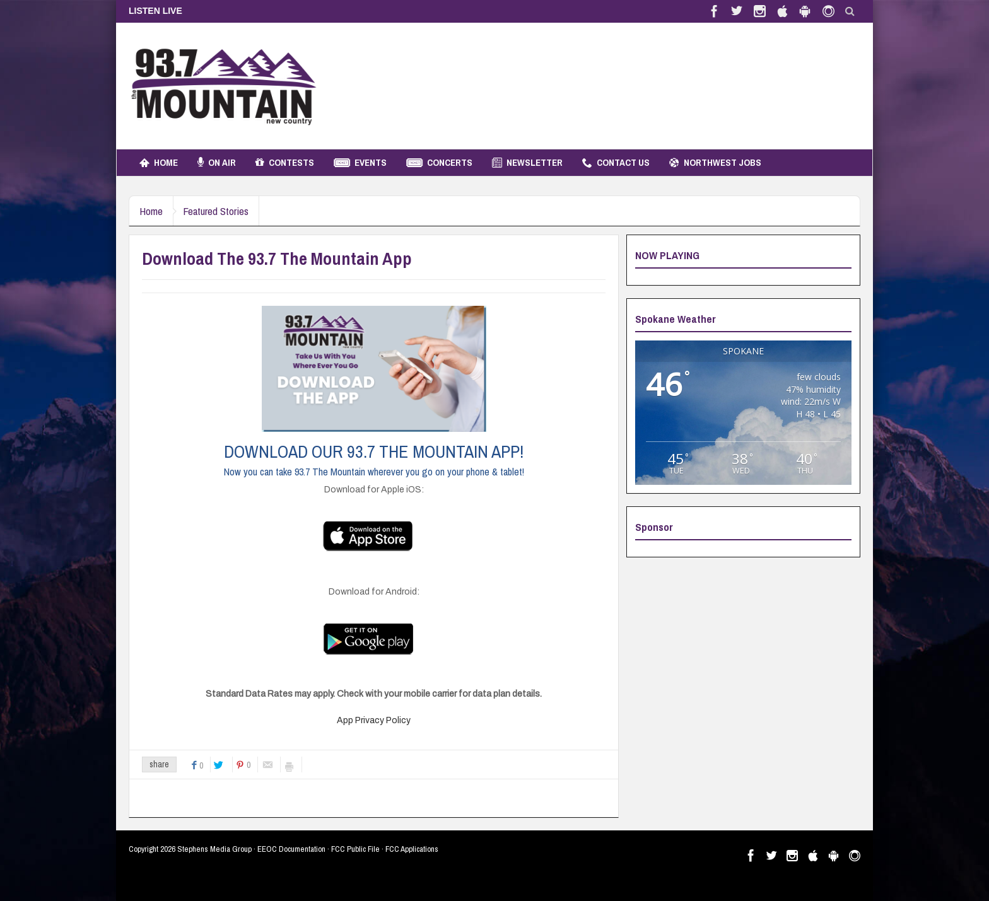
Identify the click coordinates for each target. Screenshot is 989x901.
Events (360, 162)
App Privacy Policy (374, 720)
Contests (284, 162)
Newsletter (527, 162)
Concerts (439, 162)
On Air (216, 162)
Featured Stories (224, 211)
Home (158, 162)
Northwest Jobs (715, 162)
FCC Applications (411, 849)
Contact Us (616, 162)
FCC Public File (355, 849)
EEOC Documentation (291, 849)
